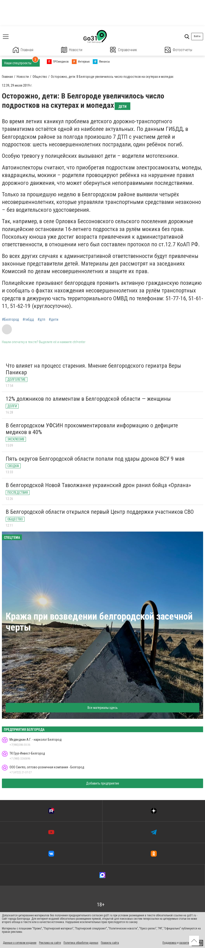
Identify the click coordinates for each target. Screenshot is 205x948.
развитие (184, 942)
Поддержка (169, 942)
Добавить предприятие (102, 783)
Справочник (123, 50)
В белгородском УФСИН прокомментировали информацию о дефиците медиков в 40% (92, 428)
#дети (53, 319)
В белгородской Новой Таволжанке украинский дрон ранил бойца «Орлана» (98, 485)
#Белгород (10, 319)
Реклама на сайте (50, 942)
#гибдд (28, 319)
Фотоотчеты (178, 50)
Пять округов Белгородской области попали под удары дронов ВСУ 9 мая (95, 458)
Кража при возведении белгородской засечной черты (99, 622)
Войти (197, 36)
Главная (23, 50)
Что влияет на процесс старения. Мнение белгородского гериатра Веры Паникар (93, 369)
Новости (71, 50)
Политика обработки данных (80, 942)
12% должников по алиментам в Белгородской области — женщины (88, 398)
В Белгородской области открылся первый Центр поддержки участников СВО (100, 512)
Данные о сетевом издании (19, 942)
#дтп (41, 319)
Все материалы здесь (103, 708)
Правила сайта (110, 942)
